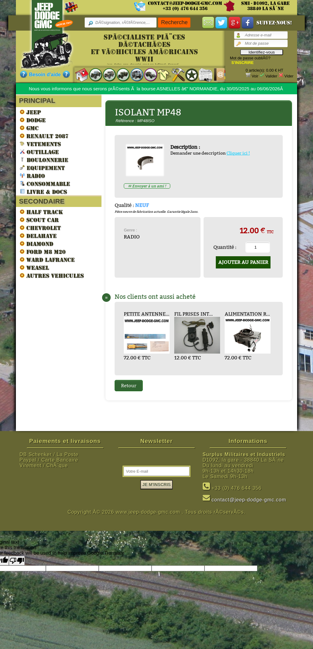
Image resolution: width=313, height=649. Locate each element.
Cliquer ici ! (238, 153)
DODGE (33, 120)
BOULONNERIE (44, 159)
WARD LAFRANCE (47, 259)
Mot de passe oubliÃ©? (250, 58)
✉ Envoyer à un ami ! (147, 186)
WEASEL (34, 267)
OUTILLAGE (39, 151)
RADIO (32, 175)
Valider (271, 76)
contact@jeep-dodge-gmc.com (185, 3)
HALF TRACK (41, 211)
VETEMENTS (40, 143)
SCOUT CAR (39, 219)
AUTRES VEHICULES (52, 275)
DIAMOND (36, 243)
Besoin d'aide (45, 74)
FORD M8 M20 (42, 251)
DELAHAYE (38, 235)
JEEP (30, 112)
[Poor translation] (17, 560)
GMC (29, 128)
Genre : (130, 230)
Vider (288, 76)
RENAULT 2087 (44, 135)
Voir (255, 76)
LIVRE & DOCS (43, 191)
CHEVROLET (40, 227)
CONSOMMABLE (45, 183)
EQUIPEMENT (42, 167)
